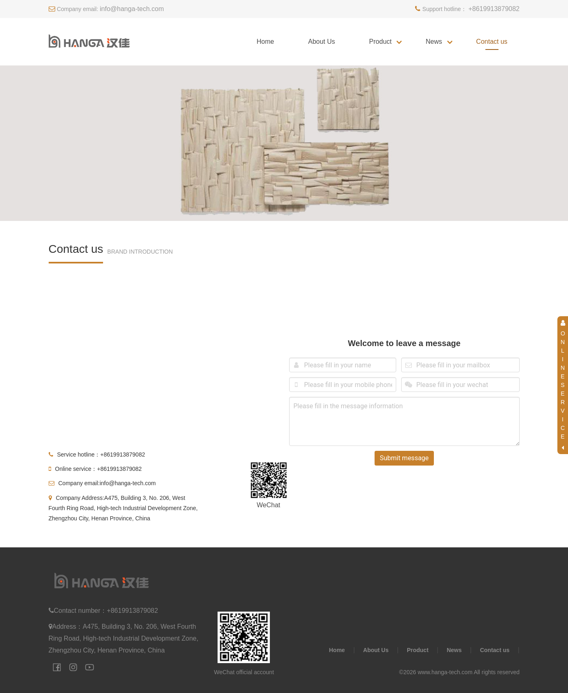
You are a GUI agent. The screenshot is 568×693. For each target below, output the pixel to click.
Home (265, 41)
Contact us (491, 41)
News (434, 41)
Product (380, 41)
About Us (321, 41)
